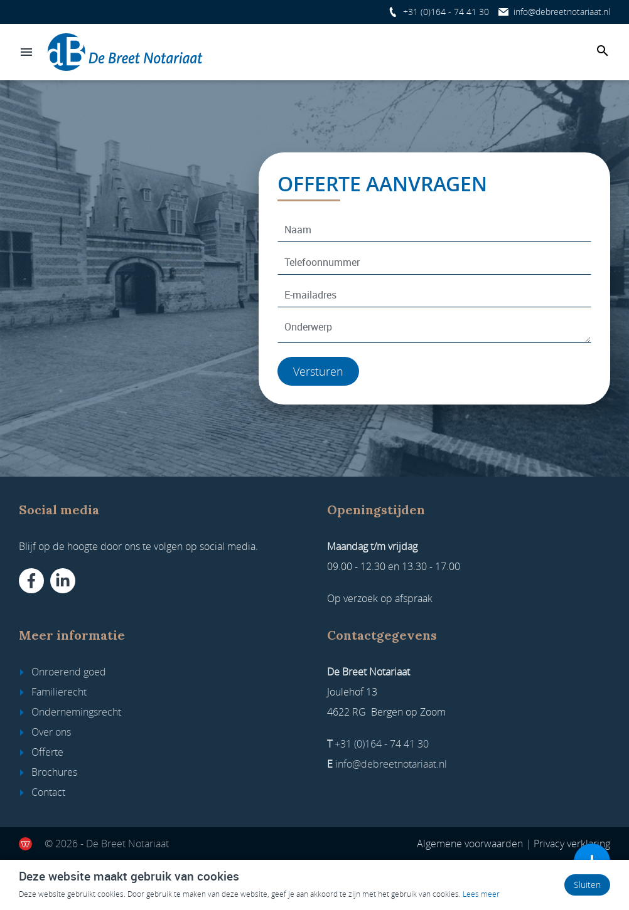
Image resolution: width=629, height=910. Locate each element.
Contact (48, 792)
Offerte (47, 752)
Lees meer (481, 894)
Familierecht (59, 692)
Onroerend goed (68, 672)
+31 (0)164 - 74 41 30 (446, 12)
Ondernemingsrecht (76, 712)
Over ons (51, 732)
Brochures (54, 772)
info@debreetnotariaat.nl (561, 12)
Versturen (318, 371)
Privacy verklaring (572, 843)
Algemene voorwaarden (470, 843)
